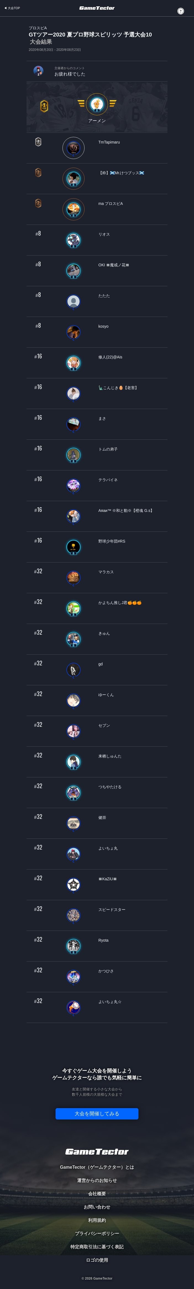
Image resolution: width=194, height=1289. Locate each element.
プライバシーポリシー (97, 1233)
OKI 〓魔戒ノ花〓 (113, 265)
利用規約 (97, 1220)
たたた (104, 295)
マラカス (106, 572)
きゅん (104, 633)
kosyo (103, 326)
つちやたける (110, 787)
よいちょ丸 (108, 848)
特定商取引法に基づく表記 (97, 1246)
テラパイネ (108, 480)
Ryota (103, 940)
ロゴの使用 (97, 1260)
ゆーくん (106, 694)
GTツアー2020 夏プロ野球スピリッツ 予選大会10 (90, 39)
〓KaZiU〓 (107, 879)
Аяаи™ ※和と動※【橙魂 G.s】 (126, 510)
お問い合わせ (97, 1207)
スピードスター (111, 909)
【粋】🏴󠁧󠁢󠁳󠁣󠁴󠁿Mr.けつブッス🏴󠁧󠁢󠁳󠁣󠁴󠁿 (121, 173)
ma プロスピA (110, 203)
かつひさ (106, 971)
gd (100, 664)
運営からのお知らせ (97, 1180)
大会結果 (41, 42)
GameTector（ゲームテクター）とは (97, 1167)
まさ (102, 418)
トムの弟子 (108, 449)
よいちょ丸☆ (110, 1001)
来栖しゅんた (110, 756)
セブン (104, 725)
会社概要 (97, 1193)
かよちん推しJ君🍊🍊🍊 (119, 602)
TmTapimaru (109, 142)
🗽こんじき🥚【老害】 (118, 388)
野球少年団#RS (111, 541)
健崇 (102, 817)
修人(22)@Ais (110, 357)
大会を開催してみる (97, 1113)
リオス (104, 234)
